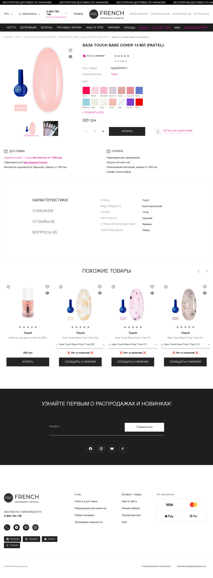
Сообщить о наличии (80, 365)
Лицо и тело (89, 29)
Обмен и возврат (85, 520)
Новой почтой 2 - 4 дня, (33, 161)
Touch (114, 77)
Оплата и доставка (86, 506)
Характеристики (50, 203)
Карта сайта (129, 506)
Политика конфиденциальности (191, 571)
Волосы (45, 28)
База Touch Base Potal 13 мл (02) (80, 338)
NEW (178, 28)
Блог (124, 527)
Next (206, 274)
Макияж (112, 28)
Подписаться (144, 432)
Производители (131, 520)
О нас (78, 499)
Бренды (128, 28)
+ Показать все (93, 115)
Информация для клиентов (90, 513)
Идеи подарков (192, 29)
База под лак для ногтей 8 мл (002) (28, 338)
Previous (199, 274)
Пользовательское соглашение (156, 571)
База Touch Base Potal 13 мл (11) (133, 338)
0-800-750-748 (53, 13)
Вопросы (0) (44, 235)
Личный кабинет (131, 513)
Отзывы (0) (43, 224)
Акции (143, 28)
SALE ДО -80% (157, 29)
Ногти (9, 28)
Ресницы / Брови (62, 29)
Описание (43, 214)
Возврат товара (131, 499)
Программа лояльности (88, 527)
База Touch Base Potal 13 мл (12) (185, 338)
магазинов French (35, 165)
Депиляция (27, 28)
